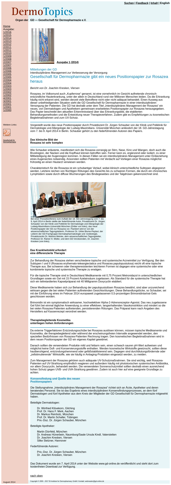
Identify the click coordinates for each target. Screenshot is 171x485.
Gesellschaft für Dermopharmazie (9, 141)
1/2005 (7, 77)
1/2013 (7, 41)
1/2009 (7, 56)
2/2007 (7, 62)
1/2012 (7, 44)
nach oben (36, 475)
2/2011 (7, 47)
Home (6, 26)
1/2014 (7, 38)
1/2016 (7, 32)
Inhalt (154, 3)
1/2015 (7, 35)
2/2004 (7, 80)
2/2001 (7, 104)
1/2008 (7, 59)
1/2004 (7, 83)
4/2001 (7, 98)
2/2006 (7, 68)
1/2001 (7, 107)
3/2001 (7, 101)
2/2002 (7, 92)
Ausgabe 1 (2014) (68, 62)
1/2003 (7, 89)
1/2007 (7, 65)
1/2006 (7, 71)
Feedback (142, 3)
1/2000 (7, 110)
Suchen (129, 3)
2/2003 (7, 86)
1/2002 (7, 95)
